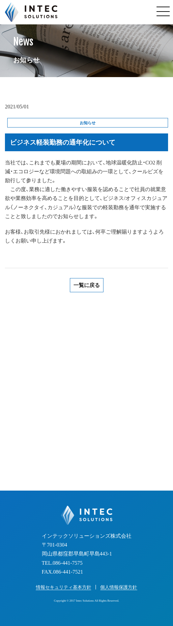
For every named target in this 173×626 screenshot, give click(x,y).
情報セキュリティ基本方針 (63, 587)
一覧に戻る (86, 285)
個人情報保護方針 (118, 587)
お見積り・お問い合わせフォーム (86, 448)
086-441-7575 (93, 402)
